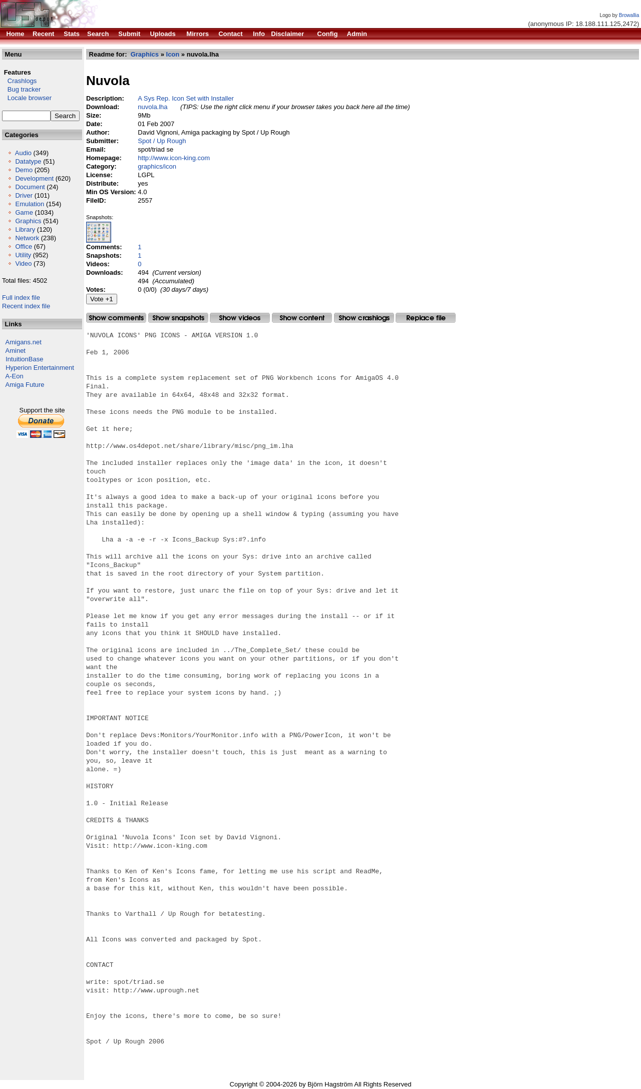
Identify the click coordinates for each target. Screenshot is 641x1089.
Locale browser (27, 98)
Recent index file (26, 306)
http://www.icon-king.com (174, 158)
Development (34, 178)
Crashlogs (19, 81)
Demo (24, 170)
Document (30, 187)
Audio (23, 153)
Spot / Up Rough (162, 141)
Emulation (29, 204)
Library (25, 229)
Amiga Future (25, 384)
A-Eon (15, 376)
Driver (24, 195)
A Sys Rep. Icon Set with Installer (185, 98)
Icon (173, 54)
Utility (23, 255)
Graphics (28, 221)
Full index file (21, 297)
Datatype (28, 161)
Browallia (629, 15)
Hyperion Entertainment (40, 367)
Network (27, 238)
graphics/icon (157, 166)
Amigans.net (24, 342)
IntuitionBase (24, 359)
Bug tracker (21, 89)
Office (23, 246)
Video (23, 263)
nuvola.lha (152, 107)
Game (24, 212)
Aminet (16, 350)
